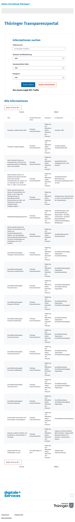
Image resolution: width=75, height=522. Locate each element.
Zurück (21, 112)
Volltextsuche (18, 45)
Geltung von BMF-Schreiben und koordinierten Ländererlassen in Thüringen (17, 435)
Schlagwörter (59, 118)
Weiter (56, 112)
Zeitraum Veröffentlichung (22, 54)
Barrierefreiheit (6, 518)
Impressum (5, 515)
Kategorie (16, 74)
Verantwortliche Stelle (21, 64)
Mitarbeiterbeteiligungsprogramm (17, 216)
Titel (8, 118)
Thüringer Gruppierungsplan (15, 147)
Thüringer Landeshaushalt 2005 (16, 130)
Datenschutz (19, 515)
